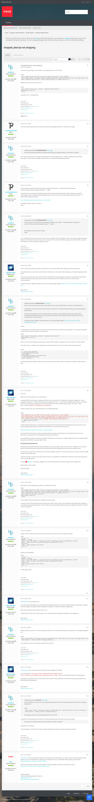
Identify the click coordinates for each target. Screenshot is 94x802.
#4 (87, 185)
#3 (87, 146)
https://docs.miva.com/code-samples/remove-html (35, 766)
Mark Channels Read (25, 28)
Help (68, 793)
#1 (87, 65)
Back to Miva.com (6, 2)
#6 (87, 265)
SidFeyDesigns (11, 272)
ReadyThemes (30, 33)
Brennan (30, 462)
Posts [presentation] (8, 55)
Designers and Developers (17, 33)
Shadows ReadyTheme (41, 33)
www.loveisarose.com (27, 291)
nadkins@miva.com (26, 778)
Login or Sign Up (85, 2)
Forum (6, 33)
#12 (87, 627)
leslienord (36, 106)
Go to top (85, 793)
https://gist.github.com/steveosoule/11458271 (34, 761)
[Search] (76, 12)
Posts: (9, 81)
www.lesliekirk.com (24, 109)
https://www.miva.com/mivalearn (30, 779)
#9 (87, 482)
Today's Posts (37, 28)
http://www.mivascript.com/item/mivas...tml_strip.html (35, 200)
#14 (87, 696)
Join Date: (8, 79)
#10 (87, 530)
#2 (87, 123)
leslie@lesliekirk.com (29, 108)
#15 (87, 755)
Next (88, 786)
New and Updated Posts (10, 28)
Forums (8, 23)
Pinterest (32, 113)
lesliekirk (11, 72)
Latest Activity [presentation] (18, 55)
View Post (49, 150)
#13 (87, 667)
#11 (87, 598)
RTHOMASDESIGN (11, 130)
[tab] (7, 55)
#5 (87, 216)
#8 (87, 390)
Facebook (27, 113)
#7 (87, 299)
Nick (10, 762)
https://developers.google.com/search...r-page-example (36, 430)
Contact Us (76, 793)
